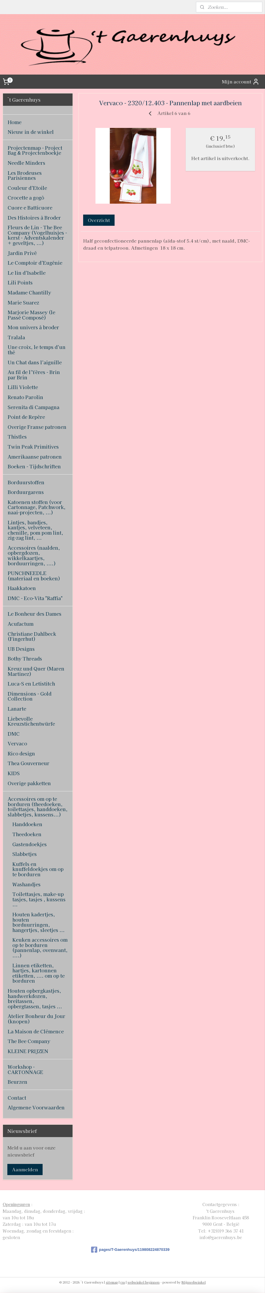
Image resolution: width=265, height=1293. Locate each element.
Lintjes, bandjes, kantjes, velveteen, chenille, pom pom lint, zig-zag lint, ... (35, 530)
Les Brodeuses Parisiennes (25, 175)
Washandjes (26, 884)
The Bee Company (29, 1041)
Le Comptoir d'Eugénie (35, 262)
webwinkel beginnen (144, 1282)
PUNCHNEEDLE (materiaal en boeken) (34, 575)
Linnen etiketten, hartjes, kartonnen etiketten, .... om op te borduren (38, 973)
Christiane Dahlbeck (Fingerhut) (32, 636)
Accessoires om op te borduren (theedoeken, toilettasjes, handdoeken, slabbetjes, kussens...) (38, 806)
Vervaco (17, 743)
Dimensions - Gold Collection (29, 696)
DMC (14, 733)
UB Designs (21, 648)
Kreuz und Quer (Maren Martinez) (36, 671)
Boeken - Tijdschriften (34, 466)
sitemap (112, 1282)
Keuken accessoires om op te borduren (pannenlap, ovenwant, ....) (40, 947)
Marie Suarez (23, 302)
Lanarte (17, 708)
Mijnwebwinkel (194, 1282)
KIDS (14, 773)
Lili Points (20, 282)
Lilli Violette (23, 387)
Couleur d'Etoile (27, 187)
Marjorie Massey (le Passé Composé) (31, 315)
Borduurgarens (26, 491)
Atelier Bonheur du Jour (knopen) (36, 1018)
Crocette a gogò (26, 197)
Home (14, 122)
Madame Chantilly (29, 292)
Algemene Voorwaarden (36, 1107)
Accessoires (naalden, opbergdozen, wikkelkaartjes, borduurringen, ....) (34, 555)
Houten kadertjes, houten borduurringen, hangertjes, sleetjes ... (38, 922)
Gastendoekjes (29, 844)
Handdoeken (27, 824)
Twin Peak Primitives (33, 446)
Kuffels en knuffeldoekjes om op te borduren (37, 869)
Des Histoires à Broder (34, 217)
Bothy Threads (25, 658)
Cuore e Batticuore (30, 207)
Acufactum (20, 623)
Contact (17, 1097)
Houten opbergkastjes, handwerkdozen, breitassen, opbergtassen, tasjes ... (35, 998)
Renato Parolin (25, 397)
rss (122, 1282)
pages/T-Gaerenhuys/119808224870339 (130, 1249)
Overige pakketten (29, 783)
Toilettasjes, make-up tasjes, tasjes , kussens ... (39, 899)
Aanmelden (25, 1169)
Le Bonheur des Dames (34, 613)
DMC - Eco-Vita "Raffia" (35, 598)
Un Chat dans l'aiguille (35, 362)
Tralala (16, 337)
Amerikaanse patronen (35, 456)
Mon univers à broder (33, 327)
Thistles (17, 436)
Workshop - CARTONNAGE (25, 1069)
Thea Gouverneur (28, 763)
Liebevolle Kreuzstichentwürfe (31, 721)
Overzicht (99, 220)
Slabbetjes (24, 853)
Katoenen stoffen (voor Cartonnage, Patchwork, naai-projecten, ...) (37, 507)
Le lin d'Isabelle (27, 272)
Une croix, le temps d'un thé (37, 349)
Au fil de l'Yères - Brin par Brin (34, 374)
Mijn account (240, 81)
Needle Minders (26, 162)
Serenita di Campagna (33, 407)
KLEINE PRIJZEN (28, 1051)
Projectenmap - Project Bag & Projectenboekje (35, 150)
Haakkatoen (22, 588)
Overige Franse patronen (37, 426)
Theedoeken (26, 834)
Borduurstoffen (26, 482)
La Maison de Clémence (36, 1031)
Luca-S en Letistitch (31, 683)
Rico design (21, 753)
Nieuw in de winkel (31, 131)
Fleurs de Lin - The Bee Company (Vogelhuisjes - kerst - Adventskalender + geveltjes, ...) (37, 235)
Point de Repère (26, 416)
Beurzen (17, 1081)
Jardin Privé (22, 252)
